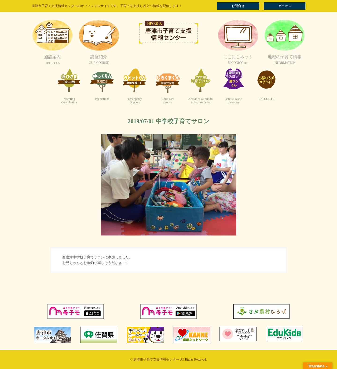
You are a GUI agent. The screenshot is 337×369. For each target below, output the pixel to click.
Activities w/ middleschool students (200, 100)
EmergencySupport (135, 100)
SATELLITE (266, 99)
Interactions (102, 99)
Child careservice (167, 100)
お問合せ (238, 6)
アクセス (284, 6)
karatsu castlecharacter (233, 100)
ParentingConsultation (69, 100)
